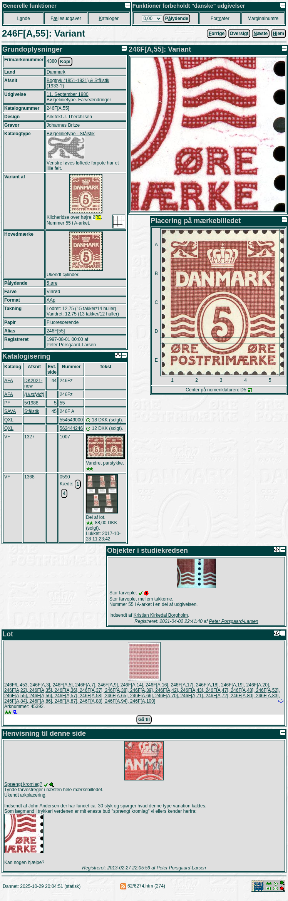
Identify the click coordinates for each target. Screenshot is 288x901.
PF (7, 403)
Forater (220, 18)
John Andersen (43, 806)
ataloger (109, 18)
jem (278, 33)
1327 (29, 437)
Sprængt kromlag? (23, 784)
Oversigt (239, 33)
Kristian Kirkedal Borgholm (161, 615)
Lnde (23, 18)
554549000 (71, 420)
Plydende (176, 18)
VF (7, 437)
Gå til (144, 719)
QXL (8, 420)
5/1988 (31, 403)
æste (261, 33)
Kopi (65, 61)
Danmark (56, 72)
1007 (65, 437)
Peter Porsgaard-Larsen (71, 344)
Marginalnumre (263, 18)
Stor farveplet (123, 593)
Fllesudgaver (65, 18)
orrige (216, 33)
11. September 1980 (68, 94)
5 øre (52, 283)
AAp (51, 300)
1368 (29, 477)
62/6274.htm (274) (146, 886)
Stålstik (31, 411)
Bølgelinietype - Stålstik (71, 133)
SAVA (10, 411)
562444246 (71, 428)
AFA (8, 380)
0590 (65, 477)
